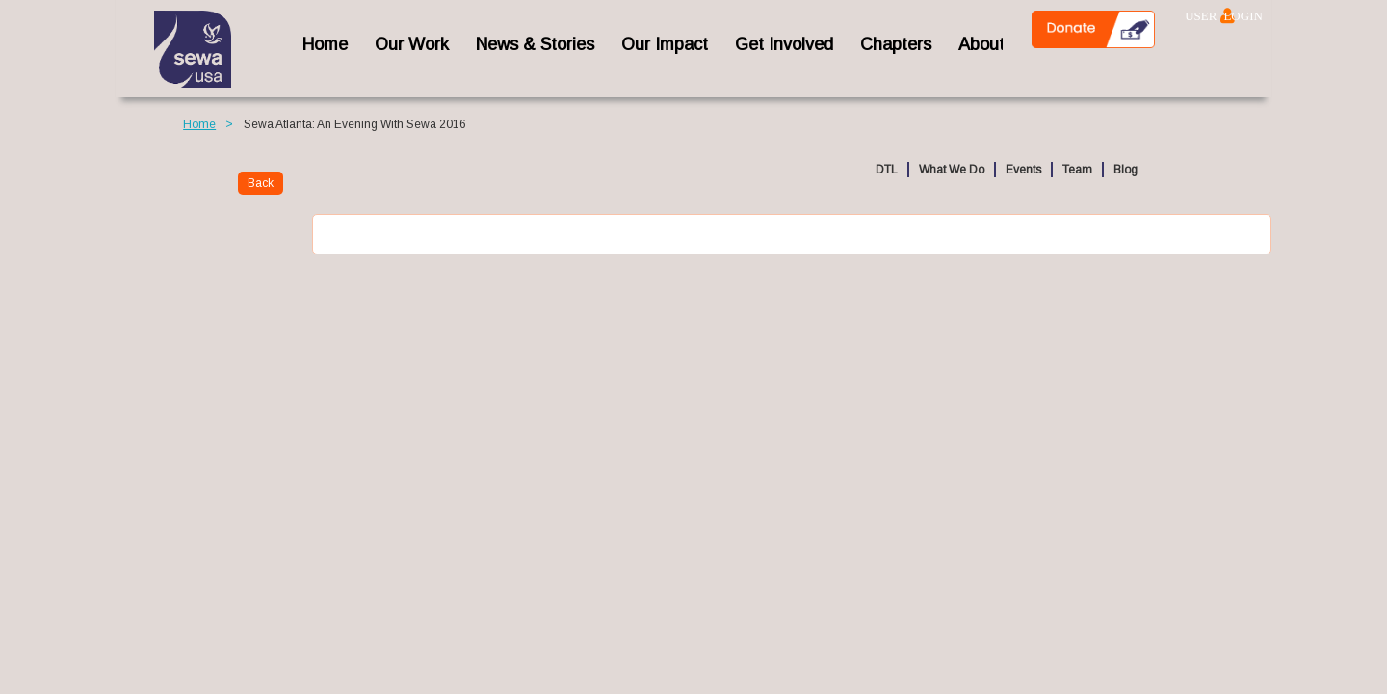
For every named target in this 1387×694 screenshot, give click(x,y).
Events (1023, 169)
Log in (1227, 15)
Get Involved (784, 44)
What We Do (951, 169)
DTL (887, 169)
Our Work (412, 44)
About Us (994, 44)
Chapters (895, 44)
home (325, 44)
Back (261, 183)
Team (1077, 169)
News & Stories (535, 44)
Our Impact (664, 44)
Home (199, 124)
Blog (1125, 169)
